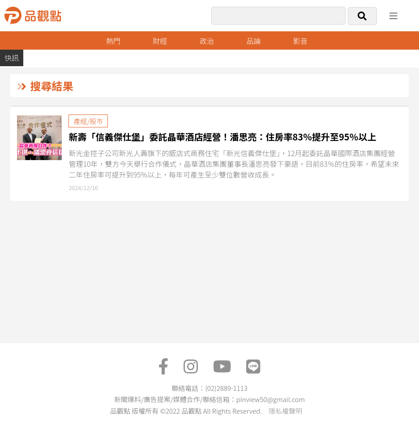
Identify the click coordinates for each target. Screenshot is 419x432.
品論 (253, 40)
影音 (300, 40)
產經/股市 (88, 121)
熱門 (113, 40)
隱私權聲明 (285, 410)
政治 (207, 40)
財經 (160, 40)
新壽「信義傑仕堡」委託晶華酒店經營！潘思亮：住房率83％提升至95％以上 (222, 136)
